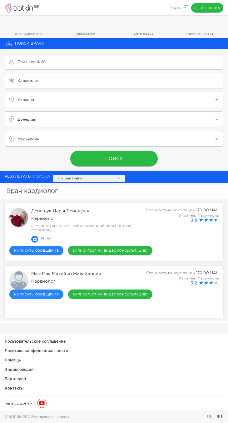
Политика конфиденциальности (36, 351)
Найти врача (142, 34)
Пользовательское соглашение (35, 341)
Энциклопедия (19, 369)
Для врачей (85, 34)
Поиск (114, 158)
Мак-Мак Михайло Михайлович (66, 273)
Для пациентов (28, 34)
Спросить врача (200, 34)
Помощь (13, 360)
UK (210, 417)
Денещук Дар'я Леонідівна (61, 211)
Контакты (14, 388)
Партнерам (15, 379)
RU (219, 417)
